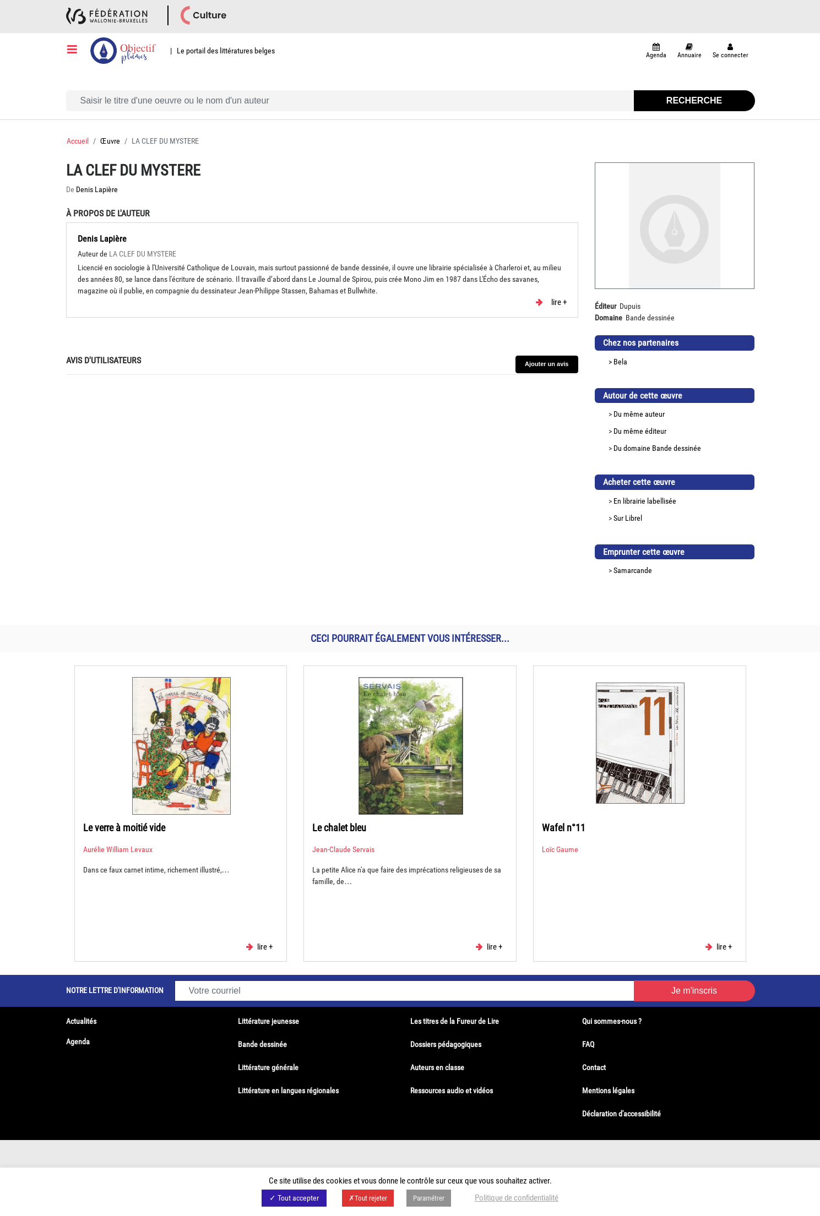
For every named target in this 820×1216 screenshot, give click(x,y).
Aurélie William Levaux (118, 849)
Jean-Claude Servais (343, 849)
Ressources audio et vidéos (451, 1090)
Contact (594, 1067)
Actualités (81, 1021)
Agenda (78, 1041)
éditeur (655, 431)
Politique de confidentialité (516, 1198)
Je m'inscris (694, 990)
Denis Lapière (97, 189)
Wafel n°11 (563, 827)
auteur (655, 414)
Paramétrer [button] (428, 1198)
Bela (620, 361)
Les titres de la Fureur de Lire (454, 1021)
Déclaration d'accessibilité (621, 1113)
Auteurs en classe (437, 1067)
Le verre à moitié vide (124, 827)
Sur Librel (627, 518)
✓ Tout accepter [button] (294, 1197)
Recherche (694, 100)
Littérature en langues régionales (288, 1090)
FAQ (588, 1044)
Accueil (78, 141)
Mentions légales (608, 1090)
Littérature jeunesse (268, 1021)
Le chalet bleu (339, 827)
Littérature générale (268, 1067)
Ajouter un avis (546, 364)
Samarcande (632, 570)
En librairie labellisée (644, 501)
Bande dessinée (676, 448)
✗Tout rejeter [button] (368, 1198)
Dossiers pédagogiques (445, 1044)
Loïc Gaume (560, 849)
